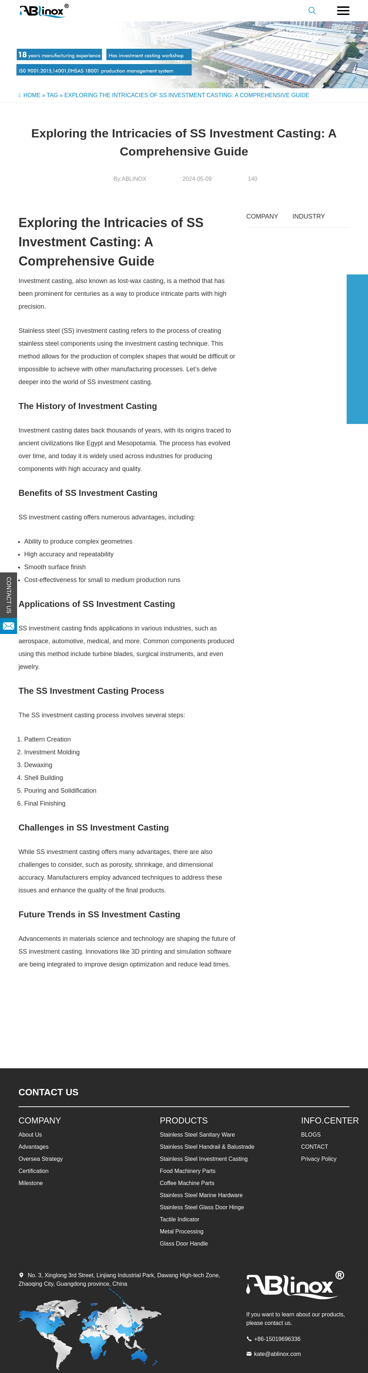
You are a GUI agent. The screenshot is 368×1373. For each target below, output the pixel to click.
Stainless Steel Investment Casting (204, 1159)
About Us (30, 1135)
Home (32, 95)
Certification (33, 1171)
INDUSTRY (309, 216)
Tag (52, 95)
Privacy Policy (319, 1159)
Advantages (34, 1147)
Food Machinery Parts (188, 1171)
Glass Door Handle (184, 1244)
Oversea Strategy (41, 1159)
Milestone (31, 1183)
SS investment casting (119, 382)
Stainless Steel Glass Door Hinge (202, 1207)
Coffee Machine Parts (187, 1183)
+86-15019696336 (277, 1339)
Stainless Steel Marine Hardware (201, 1195)
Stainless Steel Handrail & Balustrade (207, 1147)
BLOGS (311, 1135)
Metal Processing (182, 1231)
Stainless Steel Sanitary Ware (197, 1135)
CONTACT (314, 1147)
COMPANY (262, 216)
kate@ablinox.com (277, 1354)
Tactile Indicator (179, 1219)
